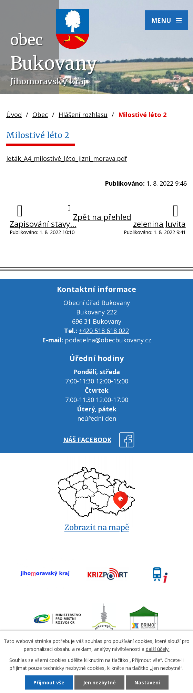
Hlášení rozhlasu (83, 114)
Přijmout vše (48, 682)
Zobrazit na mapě (96, 527)
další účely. (158, 649)
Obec (40, 114)
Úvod (14, 114)
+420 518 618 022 (104, 330)
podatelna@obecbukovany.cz (108, 340)
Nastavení (147, 682)
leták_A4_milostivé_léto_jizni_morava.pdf (66, 158)
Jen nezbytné (99, 682)
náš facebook (87, 440)
